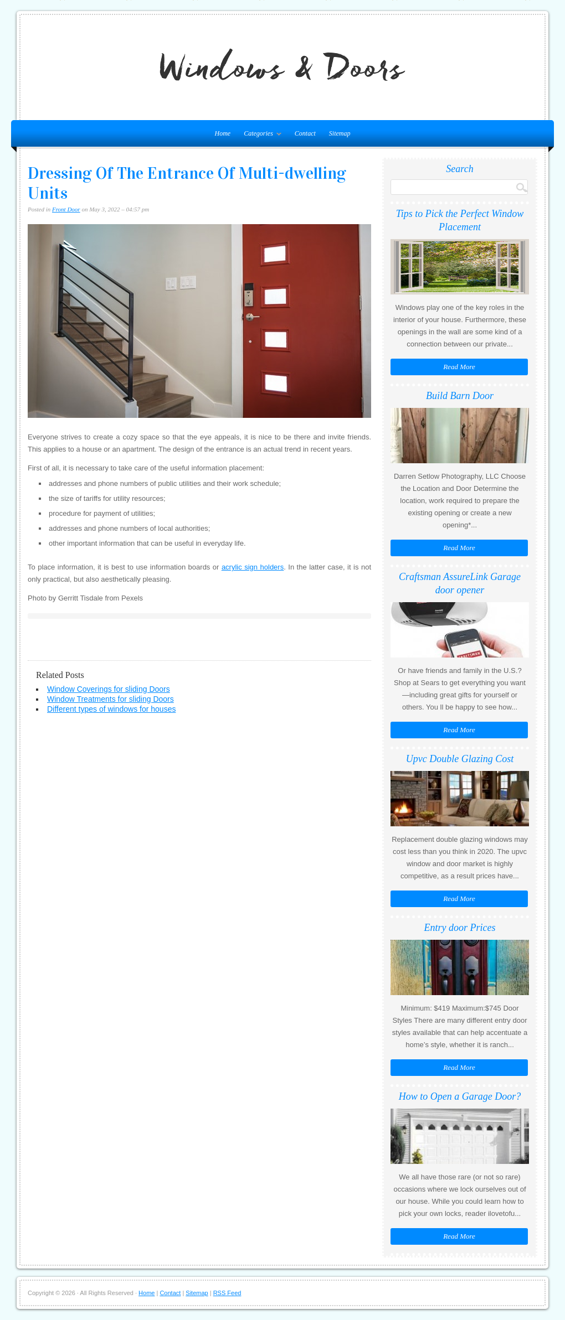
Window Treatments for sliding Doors (110, 699)
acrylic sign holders (253, 567)
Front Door (66, 209)
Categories (259, 136)
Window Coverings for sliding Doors (108, 689)
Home (146, 1293)
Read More (459, 367)
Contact (305, 133)
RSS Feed (227, 1293)
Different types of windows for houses (111, 709)
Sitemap (340, 133)
